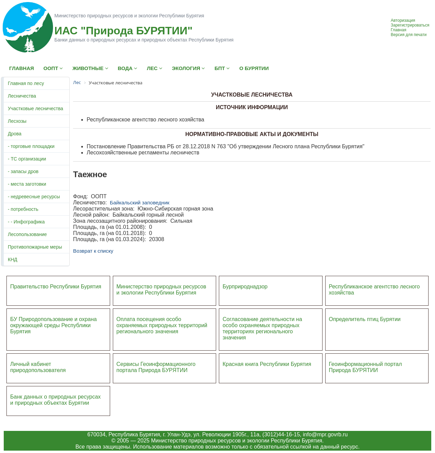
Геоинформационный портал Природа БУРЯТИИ (365, 367)
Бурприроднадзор (245, 286)
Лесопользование (27, 234)
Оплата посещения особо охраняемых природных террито (157, 322)
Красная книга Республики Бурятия (267, 364)
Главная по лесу (26, 83)
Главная (398, 30)
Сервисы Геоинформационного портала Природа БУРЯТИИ (156, 367)
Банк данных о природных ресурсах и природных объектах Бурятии (55, 400)
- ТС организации (27, 159)
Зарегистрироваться (410, 25)
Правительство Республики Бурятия (55, 286)
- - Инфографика (26, 221)
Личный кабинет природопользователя (38, 367)
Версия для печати (409, 34)
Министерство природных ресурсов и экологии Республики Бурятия (161, 290)
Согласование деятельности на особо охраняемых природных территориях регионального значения (262, 328)
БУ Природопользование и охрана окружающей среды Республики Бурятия (53, 325)
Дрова (14, 133)
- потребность (23, 209)
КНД (12, 259)
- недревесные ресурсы (34, 196)
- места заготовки (27, 184)
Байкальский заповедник (139, 202)
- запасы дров (23, 171)
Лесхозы (17, 121)
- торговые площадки (31, 146)
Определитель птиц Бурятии (365, 319)
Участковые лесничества (35, 108)
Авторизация (403, 20)
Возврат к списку (93, 251)
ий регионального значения (162, 328)
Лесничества (22, 96)
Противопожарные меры (35, 247)
